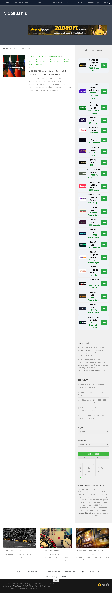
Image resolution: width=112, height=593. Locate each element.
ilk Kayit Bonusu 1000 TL (21, 3)
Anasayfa (5, 3)
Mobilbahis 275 (34, 59)
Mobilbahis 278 (34, 62)
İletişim (37, 586)
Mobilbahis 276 (48, 59)
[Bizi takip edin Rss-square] (103, 585)
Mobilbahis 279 (48, 62)
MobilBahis (78, 3)
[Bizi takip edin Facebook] (99, 585)
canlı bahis (33, 57)
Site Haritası (45, 586)
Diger (67, 3)
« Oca (80, 478)
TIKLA (104, 91)
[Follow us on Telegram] (107, 585)
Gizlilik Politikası (27, 586)
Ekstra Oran (44, 57)
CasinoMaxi (82, 350)
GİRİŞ (104, 65)
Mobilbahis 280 (62, 62)
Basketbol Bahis (55, 3)
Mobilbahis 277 (62, 59)
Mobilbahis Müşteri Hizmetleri (97, 3)
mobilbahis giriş (35, 64)
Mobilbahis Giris (40, 3)
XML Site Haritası (9, 588)
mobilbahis (56, 57)
